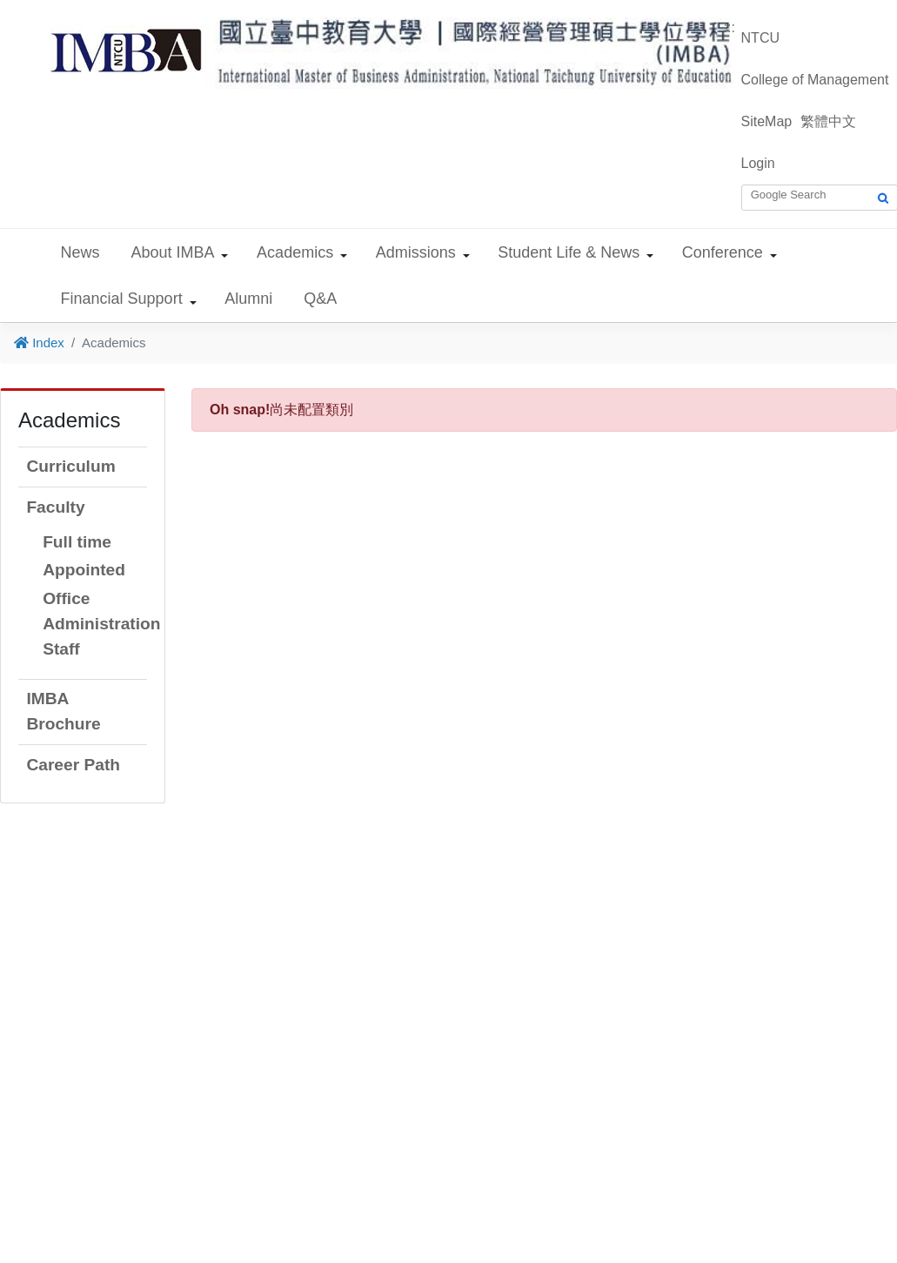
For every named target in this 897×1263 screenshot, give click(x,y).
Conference (722, 252)
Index (39, 342)
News (80, 252)
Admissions (416, 252)
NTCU (760, 37)
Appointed (84, 570)
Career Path (73, 765)
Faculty (55, 507)
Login (758, 163)
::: (729, 27)
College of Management (815, 79)
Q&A (320, 298)
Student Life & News (568, 252)
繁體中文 (828, 121)
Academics (295, 252)
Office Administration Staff (101, 623)
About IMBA (173, 252)
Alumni (248, 298)
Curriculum (70, 466)
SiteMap (767, 121)
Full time (77, 542)
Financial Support (122, 298)
